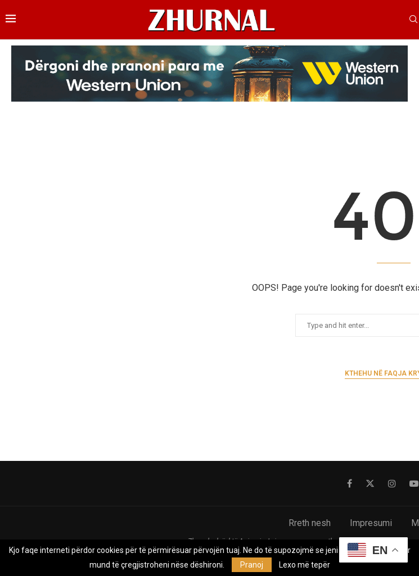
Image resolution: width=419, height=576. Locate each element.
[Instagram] (392, 483)
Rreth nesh (310, 523)
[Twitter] (370, 483)
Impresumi (371, 523)
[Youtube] (413, 483)
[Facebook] (349, 483)
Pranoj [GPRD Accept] (251, 564)
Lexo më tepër (304, 565)
